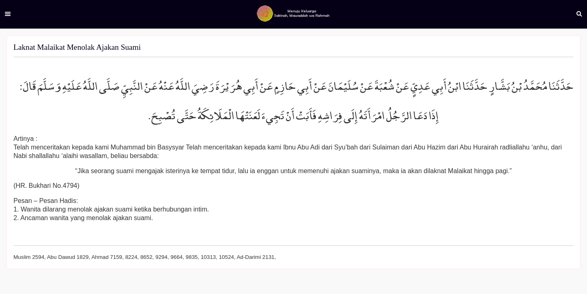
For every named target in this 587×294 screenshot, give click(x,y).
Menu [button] (7, 14)
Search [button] (579, 14)
